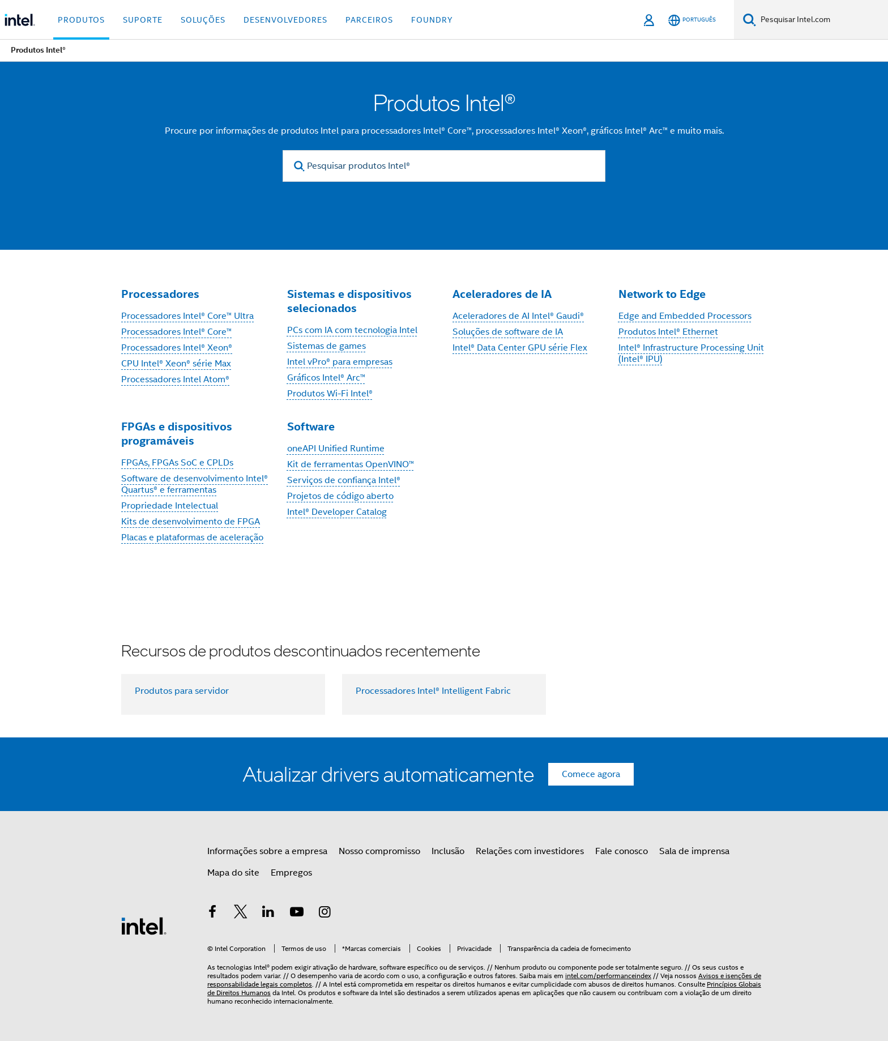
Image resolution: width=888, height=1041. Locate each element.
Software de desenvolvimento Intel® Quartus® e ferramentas (194, 484)
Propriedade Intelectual (169, 505)
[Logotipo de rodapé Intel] (143, 925)
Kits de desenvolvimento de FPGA (190, 521)
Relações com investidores (530, 851)
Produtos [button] (81, 20)
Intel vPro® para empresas (339, 362)
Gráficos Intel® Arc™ (326, 377)
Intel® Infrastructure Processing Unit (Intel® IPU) (691, 353)
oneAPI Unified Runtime (336, 448)
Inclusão (448, 851)
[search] (299, 166)
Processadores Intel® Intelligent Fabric (433, 691)
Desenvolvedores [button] (285, 20)
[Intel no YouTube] (296, 913)
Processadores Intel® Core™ (176, 332)
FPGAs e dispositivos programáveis (176, 433)
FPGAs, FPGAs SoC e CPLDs (177, 462)
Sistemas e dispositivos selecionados (349, 301)
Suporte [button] (143, 20)
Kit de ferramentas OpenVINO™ (350, 464)
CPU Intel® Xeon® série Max (176, 363)
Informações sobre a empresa (267, 851)
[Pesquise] (749, 19)
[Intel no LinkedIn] (268, 913)
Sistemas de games (326, 346)
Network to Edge (662, 294)
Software (311, 426)
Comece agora (591, 774)
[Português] (692, 20)
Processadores (160, 294)
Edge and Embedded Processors (685, 316)
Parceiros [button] (369, 20)
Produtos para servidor (182, 691)
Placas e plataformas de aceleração (192, 537)
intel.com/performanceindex (608, 975)
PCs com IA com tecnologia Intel (352, 330)
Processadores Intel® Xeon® (176, 347)
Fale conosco (621, 851)
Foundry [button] (432, 20)
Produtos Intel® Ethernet (668, 332)
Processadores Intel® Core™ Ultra (187, 316)
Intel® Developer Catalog (337, 512)
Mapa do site (233, 872)
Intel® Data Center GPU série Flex (519, 347)
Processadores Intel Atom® (175, 379)
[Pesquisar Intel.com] (822, 20)
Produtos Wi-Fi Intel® (330, 393)
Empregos (291, 872)
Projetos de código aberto (340, 496)
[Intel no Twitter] (240, 913)
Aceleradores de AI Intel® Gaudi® (518, 316)
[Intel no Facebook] (212, 913)
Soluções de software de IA (507, 332)
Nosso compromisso (379, 851)
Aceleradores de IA (502, 294)
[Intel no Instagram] (324, 913)
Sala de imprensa (694, 851)
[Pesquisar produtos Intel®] (444, 166)
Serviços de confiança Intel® (343, 480)
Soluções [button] (203, 20)
